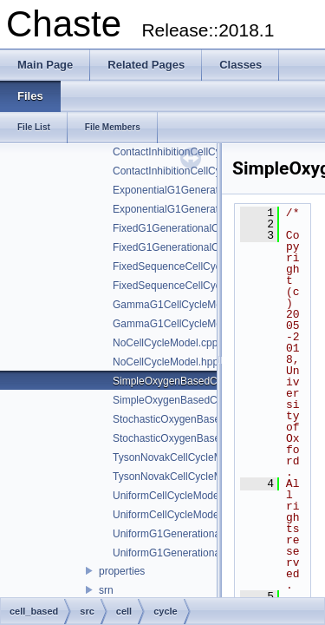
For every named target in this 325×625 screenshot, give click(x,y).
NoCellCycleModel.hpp (165, 362)
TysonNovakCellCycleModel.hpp (188, 476)
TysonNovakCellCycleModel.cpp (187, 457)
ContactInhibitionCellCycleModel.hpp (198, 171)
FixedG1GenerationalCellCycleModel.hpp (208, 247)
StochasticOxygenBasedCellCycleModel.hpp (215, 438)
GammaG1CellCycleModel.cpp (184, 305)
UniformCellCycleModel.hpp (177, 515)
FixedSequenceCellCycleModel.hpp (195, 286)
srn (106, 590)
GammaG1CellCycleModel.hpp (184, 324)
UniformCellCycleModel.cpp (177, 496)
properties (122, 571)
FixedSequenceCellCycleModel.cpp (194, 266)
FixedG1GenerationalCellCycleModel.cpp (208, 228)
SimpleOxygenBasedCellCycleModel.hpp (207, 400)
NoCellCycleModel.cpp (165, 343)
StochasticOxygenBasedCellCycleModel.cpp (215, 419)
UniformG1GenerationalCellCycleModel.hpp (214, 553)
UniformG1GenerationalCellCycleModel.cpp (214, 534)
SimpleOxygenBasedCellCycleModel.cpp (207, 381)
